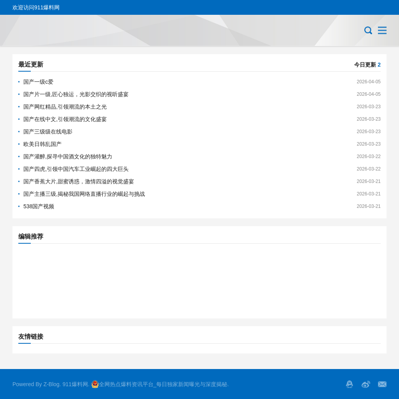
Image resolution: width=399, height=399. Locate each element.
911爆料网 (75, 384)
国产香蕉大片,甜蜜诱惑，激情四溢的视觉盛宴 (78, 181)
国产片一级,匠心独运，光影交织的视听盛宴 (76, 94)
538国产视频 (38, 206)
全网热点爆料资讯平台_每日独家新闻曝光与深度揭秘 (159, 384)
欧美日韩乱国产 (42, 144)
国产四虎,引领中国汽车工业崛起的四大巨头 (76, 169)
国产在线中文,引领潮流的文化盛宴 (65, 119)
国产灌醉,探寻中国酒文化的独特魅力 (67, 156)
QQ (349, 384)
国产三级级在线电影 (47, 131)
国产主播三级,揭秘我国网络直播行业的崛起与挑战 (84, 194)
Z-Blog (51, 384)
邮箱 (382, 384)
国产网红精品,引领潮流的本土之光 (65, 107)
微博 (366, 384)
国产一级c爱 (38, 82)
